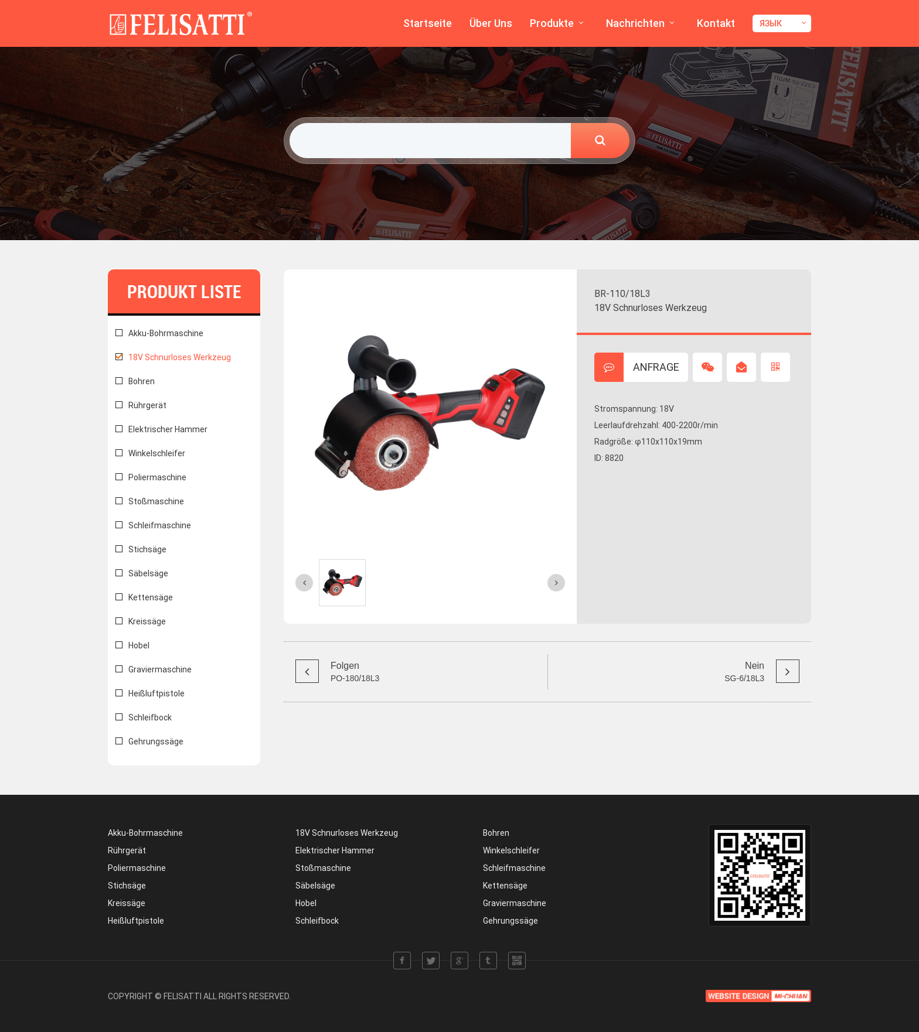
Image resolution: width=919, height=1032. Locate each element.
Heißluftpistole (156, 693)
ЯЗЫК (771, 23)
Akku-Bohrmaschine (165, 333)
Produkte (552, 23)
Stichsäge (147, 549)
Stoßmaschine (156, 501)
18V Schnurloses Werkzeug (179, 357)
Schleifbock (150, 717)
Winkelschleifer (156, 453)
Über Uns (490, 23)
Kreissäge (147, 621)
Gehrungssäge (155, 741)
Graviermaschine (160, 669)
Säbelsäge (148, 573)
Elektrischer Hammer (167, 429)
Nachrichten (635, 23)
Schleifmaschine (159, 525)
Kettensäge (150, 597)
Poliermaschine (157, 477)
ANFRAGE (636, 367)
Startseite (427, 23)
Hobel (138, 645)
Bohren (141, 381)
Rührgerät (147, 405)
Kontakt (716, 23)
